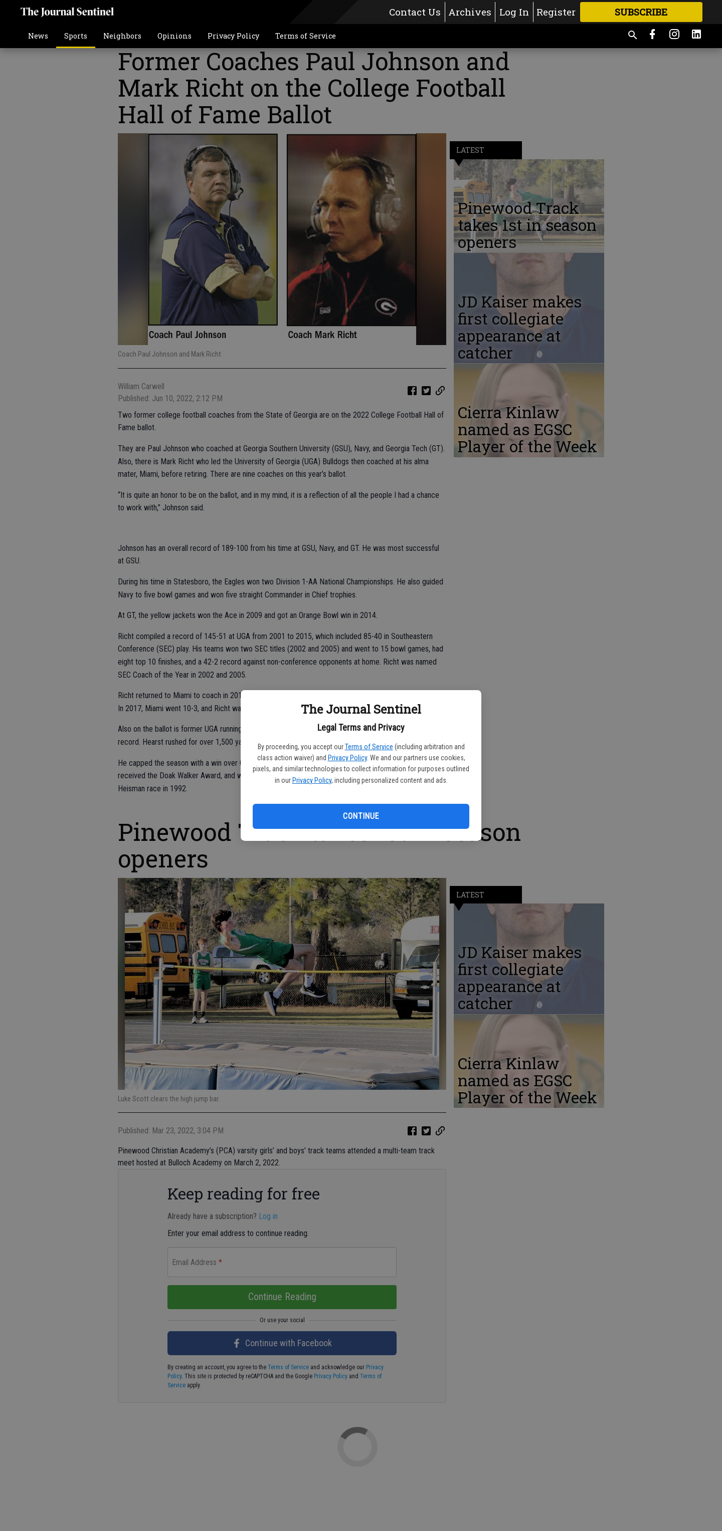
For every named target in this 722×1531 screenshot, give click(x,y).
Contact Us (415, 12)
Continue (361, 816)
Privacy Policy (347, 758)
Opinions (174, 36)
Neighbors (122, 36)
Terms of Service (369, 747)
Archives (469, 12)
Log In (514, 12)
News (38, 36)
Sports (75, 36)
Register (556, 12)
